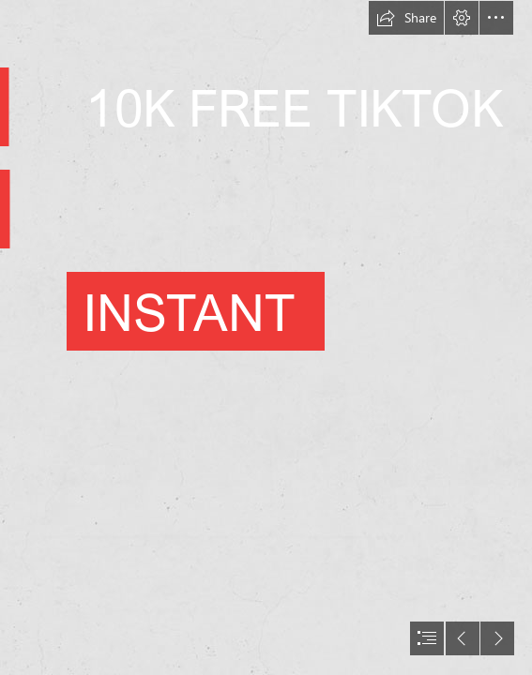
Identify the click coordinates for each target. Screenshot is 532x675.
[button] (406, 18)
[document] (266, 337)
